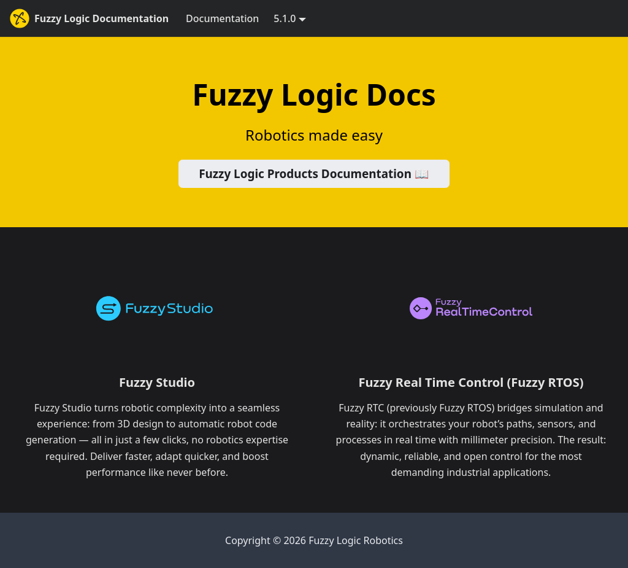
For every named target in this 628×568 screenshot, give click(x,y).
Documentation (222, 18)
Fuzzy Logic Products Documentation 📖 (314, 174)
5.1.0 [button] (285, 18)
